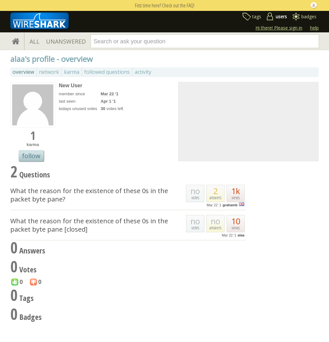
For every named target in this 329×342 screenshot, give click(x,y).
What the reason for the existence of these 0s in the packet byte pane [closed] (89, 225)
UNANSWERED (66, 41)
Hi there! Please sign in (278, 28)
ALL (35, 41)
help (314, 28)
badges (308, 16)
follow (31, 155)
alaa (241, 235)
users (281, 16)
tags (256, 16)
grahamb (230, 205)
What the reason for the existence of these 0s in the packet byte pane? (89, 194)
